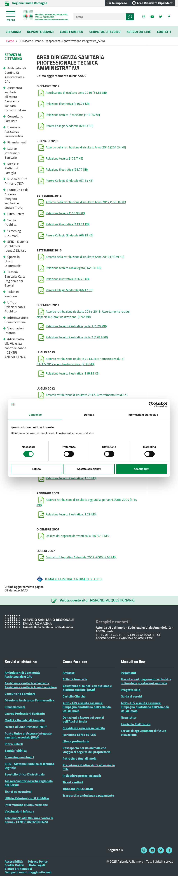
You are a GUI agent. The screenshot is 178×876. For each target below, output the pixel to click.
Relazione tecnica (60, 158)
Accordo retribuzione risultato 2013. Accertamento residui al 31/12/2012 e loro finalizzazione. (80, 361)
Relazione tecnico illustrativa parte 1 (72, 326)
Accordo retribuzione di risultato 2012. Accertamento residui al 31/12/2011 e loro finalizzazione (82, 397)
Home (10, 41)
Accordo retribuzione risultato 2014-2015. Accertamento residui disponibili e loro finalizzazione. (83, 314)
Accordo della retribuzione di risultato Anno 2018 (82, 147)
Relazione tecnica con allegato (69, 268)
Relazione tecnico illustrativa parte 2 (73, 337)
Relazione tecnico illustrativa (68, 373)
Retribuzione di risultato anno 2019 (72, 93)
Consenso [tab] (35, 414)
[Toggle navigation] (11, 15)
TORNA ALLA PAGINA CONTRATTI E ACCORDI (69, 579)
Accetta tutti (141, 468)
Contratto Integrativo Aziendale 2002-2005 (77, 557)
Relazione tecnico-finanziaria (69, 115)
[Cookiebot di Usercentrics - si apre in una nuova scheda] (151, 404)
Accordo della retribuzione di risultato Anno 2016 (81, 257)
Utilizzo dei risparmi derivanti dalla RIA (73, 536)
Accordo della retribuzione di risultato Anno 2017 (82, 202)
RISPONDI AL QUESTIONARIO (112, 600)
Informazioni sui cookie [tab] (143, 414)
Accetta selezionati (89, 468)
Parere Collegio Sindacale (65, 126)
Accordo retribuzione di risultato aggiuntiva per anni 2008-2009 (87, 502)
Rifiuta (36, 468)
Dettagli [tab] (89, 414)
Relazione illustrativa (64, 104)
